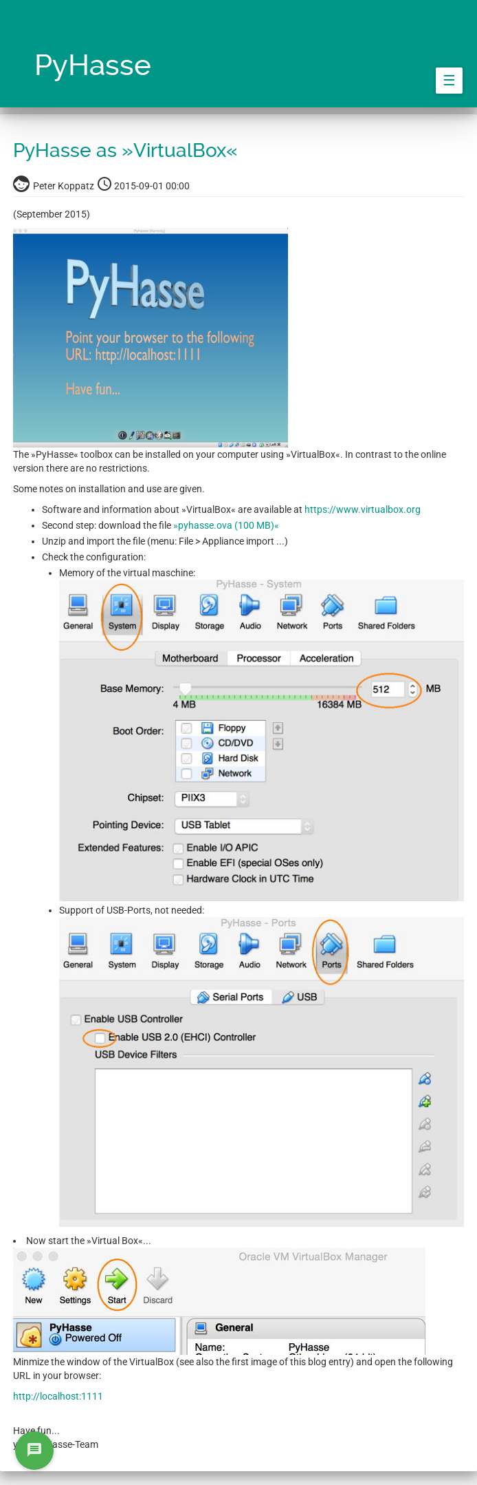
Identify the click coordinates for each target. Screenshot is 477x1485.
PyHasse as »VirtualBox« (125, 150)
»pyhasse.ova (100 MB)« (226, 525)
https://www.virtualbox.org (362, 509)
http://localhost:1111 (58, 1396)
